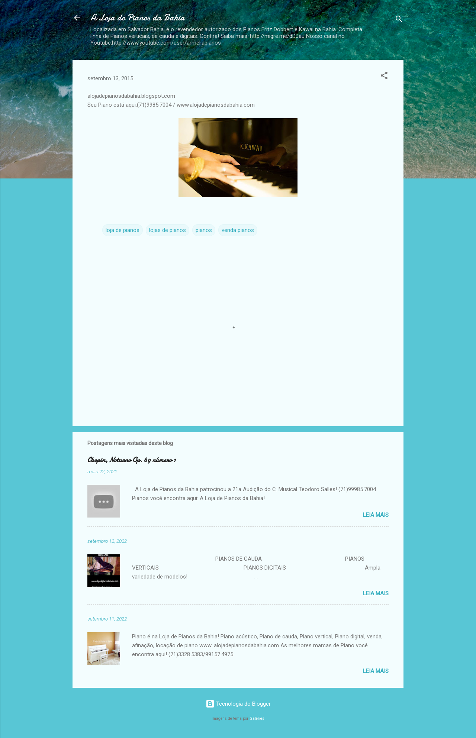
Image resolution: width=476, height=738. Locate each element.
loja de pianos (122, 230)
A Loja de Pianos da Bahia (137, 18)
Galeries (257, 718)
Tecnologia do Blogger (238, 703)
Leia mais (376, 515)
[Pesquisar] (399, 20)
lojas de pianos (167, 230)
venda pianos (238, 230)
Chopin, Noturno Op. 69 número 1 (131, 460)
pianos (204, 230)
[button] (384, 77)
